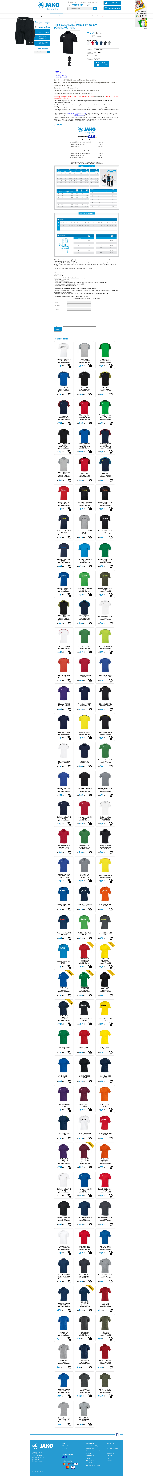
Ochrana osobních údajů (93, 1468)
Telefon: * (58, 306)
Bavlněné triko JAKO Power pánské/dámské (105, 621)
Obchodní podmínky (92, 1449)
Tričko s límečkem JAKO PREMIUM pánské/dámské (64, 1308)
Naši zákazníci (90, 1463)
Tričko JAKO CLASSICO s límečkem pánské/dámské (84, 964)
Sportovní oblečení (56, 16)
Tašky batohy (82, 16)
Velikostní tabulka (61, 75)
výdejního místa (79, 115)
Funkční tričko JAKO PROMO (64, 908)
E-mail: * (57, 309)
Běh (97, 16)
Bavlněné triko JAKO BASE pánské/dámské (85, 564)
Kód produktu (90, 59)
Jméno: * (58, 302)
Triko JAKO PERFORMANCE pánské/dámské (84, 363)
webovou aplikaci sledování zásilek (77, 113)
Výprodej (103, 16)
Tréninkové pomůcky (69, 16)
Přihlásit (114, 3)
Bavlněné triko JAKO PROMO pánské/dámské (64, 363)
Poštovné (58, 72)
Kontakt (94, 2)
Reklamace (59, 74)
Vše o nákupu (81, 2)
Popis (57, 71)
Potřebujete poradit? (62, 77)
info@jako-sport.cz (100, 96)
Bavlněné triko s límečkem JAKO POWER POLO (84, 764)
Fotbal (46, 16)
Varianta (89, 56)
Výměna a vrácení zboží (93, 1453)
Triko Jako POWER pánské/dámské (64, 650)
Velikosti (88, 1456)
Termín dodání (90, 1458)
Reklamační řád (90, 1451)
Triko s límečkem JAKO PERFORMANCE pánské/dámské (84, 420)
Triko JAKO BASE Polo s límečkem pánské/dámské (64, 1250)
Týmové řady (38, 16)
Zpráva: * (58, 329)
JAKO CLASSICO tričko (63, 1051)
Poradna (88, 2)
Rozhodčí (90, 16)
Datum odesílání (90, 52)
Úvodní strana (72, 2)
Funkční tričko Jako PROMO (84, 1137)
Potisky (88, 1461)
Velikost (89, 49)
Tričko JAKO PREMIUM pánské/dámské (105, 1308)
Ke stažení (89, 1466)
